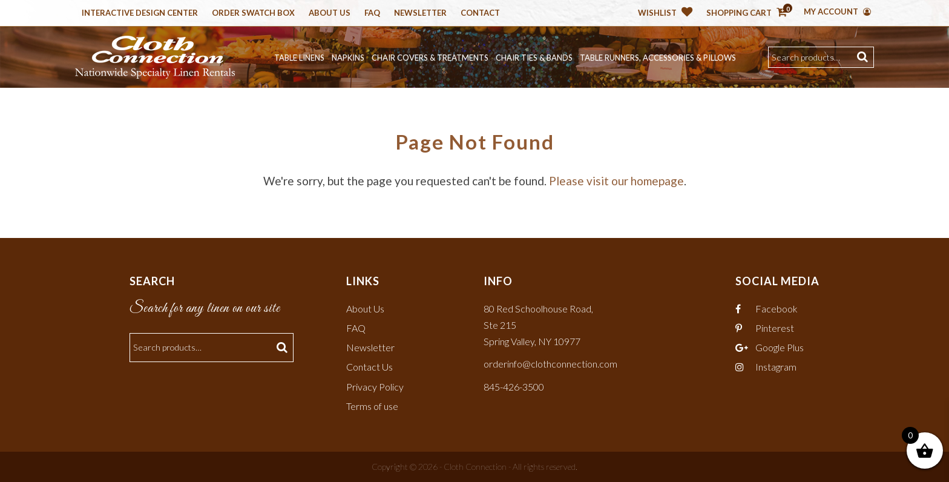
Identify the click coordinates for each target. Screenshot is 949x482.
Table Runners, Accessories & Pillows (658, 57)
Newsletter (420, 13)
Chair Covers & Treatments (430, 57)
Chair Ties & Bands (534, 57)
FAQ (356, 328)
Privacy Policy (375, 386)
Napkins (348, 57)
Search (864, 57)
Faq (372, 13)
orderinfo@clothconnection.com (550, 363)
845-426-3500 (514, 386)
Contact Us (369, 366)
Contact (480, 13)
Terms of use (372, 406)
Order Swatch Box (253, 13)
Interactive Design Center (140, 13)
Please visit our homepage (616, 181)
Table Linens (299, 57)
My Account (837, 11)
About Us (329, 13)
